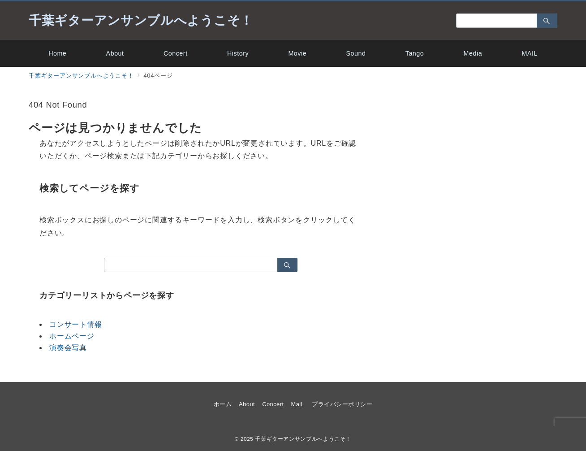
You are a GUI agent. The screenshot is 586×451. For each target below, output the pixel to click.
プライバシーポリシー (342, 404)
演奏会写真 (68, 347)
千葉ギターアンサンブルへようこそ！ (141, 20)
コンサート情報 (75, 324)
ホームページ (72, 336)
